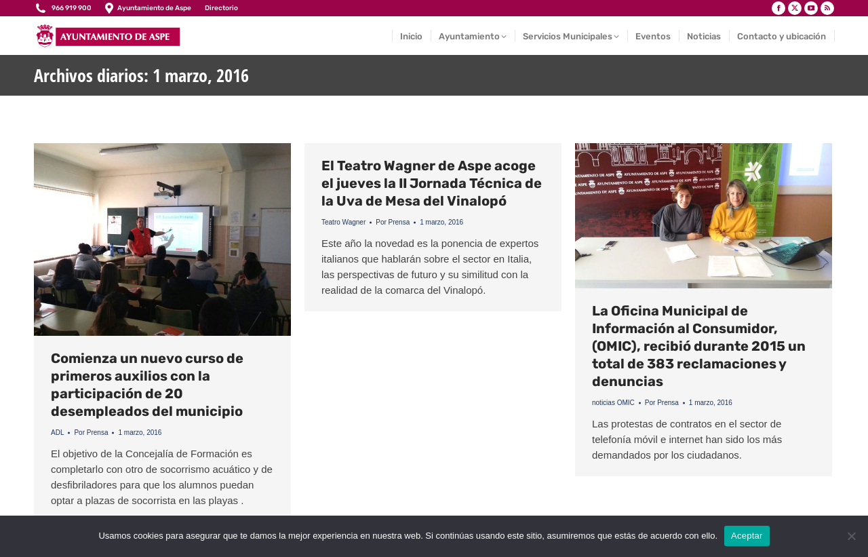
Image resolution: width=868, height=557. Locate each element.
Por (91, 432)
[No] (851, 536)
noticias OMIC (613, 402)
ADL (57, 432)
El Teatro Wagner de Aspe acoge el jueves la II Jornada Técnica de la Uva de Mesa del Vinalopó (431, 183)
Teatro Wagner (343, 222)
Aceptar (747, 536)
